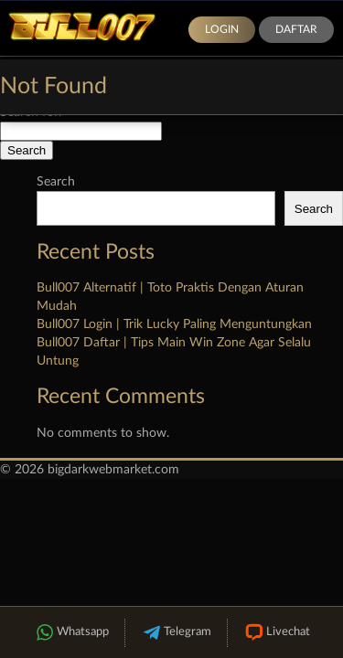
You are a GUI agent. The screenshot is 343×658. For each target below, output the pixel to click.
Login (222, 29)
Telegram (176, 632)
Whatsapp (71, 632)
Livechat (276, 632)
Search (56, 181)
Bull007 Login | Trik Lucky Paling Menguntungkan (174, 324)
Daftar (296, 29)
